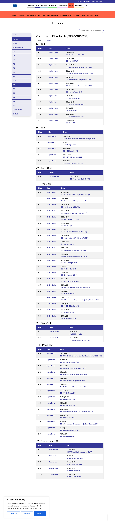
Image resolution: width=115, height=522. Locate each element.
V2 (14, 106)
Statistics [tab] (16, 114)
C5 (14, 55)
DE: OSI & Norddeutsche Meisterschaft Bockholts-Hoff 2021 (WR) (81, 356)
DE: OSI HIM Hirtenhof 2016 (75, 117)
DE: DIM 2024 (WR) (76, 334)
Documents (30, 15)
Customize (13, 513)
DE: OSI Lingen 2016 (69, 145)
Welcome (31, 5)
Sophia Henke (53, 52)
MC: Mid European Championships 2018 (79, 86)
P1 (14, 68)
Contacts (21, 15)
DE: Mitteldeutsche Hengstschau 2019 (78, 79)
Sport (71, 5)
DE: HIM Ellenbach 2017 (73, 98)
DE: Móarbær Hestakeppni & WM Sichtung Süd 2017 (79, 138)
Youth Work (78, 5)
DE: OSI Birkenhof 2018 (68, 269)
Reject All (27, 513)
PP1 (14, 80)
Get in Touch (87, 1)
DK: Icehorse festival (67, 244)
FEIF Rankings (64, 15)
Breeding (44, 5)
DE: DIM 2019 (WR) (72, 61)
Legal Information (97, 1)
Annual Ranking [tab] (18, 47)
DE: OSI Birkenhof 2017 (73, 110)
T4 (14, 97)
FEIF (37, 5)
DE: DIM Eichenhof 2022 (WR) (70, 207)
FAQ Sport (41, 15)
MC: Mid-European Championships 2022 (74, 201)
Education (52, 5)
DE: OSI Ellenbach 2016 (70, 151)
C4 (14, 51)
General (14, 15)
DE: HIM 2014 (70, 123)
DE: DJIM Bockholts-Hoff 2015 (72, 163)
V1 (14, 101)
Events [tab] (15, 43)
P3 (14, 76)
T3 (14, 93)
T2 (14, 89)
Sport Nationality (52, 15)
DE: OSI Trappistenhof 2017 (75, 104)
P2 (14, 72)
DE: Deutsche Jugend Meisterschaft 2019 (79, 73)
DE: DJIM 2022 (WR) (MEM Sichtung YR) (74, 213)
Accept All (40, 513)
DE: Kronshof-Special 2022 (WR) (80, 340)
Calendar (79, 1)
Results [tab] (40, 40)
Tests (83, 15)
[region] (26, 507)
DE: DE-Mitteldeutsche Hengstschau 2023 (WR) (76, 195)
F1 (14, 60)
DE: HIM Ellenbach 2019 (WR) (75, 55)
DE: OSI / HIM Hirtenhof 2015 (72, 157)
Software (76, 15)
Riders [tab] (15, 35)
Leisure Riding (62, 5)
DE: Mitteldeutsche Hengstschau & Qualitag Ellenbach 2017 (80, 300)
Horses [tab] (15, 39)
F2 (14, 64)
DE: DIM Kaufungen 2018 (74, 92)
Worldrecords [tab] (17, 110)
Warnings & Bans (92, 15)
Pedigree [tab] (49, 40)
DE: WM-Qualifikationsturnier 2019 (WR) (79, 67)
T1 (14, 85)
